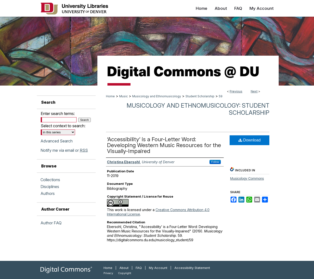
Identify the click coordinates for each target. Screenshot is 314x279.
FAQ (139, 268)
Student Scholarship (199, 96)
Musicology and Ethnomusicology (156, 96)
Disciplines (49, 186)
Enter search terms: (58, 113)
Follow (215, 161)
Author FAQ (51, 222)
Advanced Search (56, 141)
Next (254, 91)
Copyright (124, 273)
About (124, 268)
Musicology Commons (247, 178)
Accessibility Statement (192, 268)
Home (110, 96)
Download (249, 140)
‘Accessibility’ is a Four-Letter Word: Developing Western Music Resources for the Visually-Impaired (164, 145)
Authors (47, 193)
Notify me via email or (64, 150)
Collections (50, 179)
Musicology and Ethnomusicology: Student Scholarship (198, 109)
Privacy (108, 273)
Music (123, 96)
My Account (158, 268)
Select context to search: (63, 125)
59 (220, 96)
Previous (236, 91)
